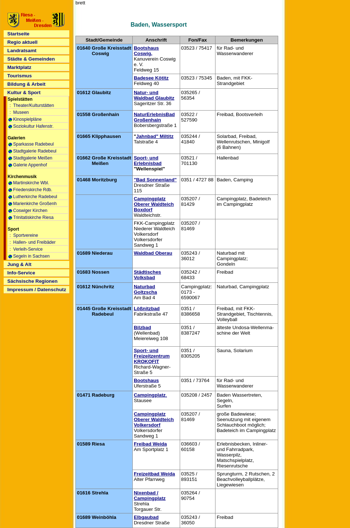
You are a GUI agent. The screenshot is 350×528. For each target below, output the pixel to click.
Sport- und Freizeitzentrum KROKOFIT (152, 356)
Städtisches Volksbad (147, 274)
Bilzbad (142, 327)
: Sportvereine (23, 235)
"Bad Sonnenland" (155, 179)
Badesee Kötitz (151, 78)
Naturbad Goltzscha (145, 289)
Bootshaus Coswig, (146, 50)
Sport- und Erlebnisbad (148, 160)
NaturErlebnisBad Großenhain (154, 117)
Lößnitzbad (147, 308)
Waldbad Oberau (153, 253)
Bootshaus (146, 380)
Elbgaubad (146, 517)
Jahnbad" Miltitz (155, 136)
